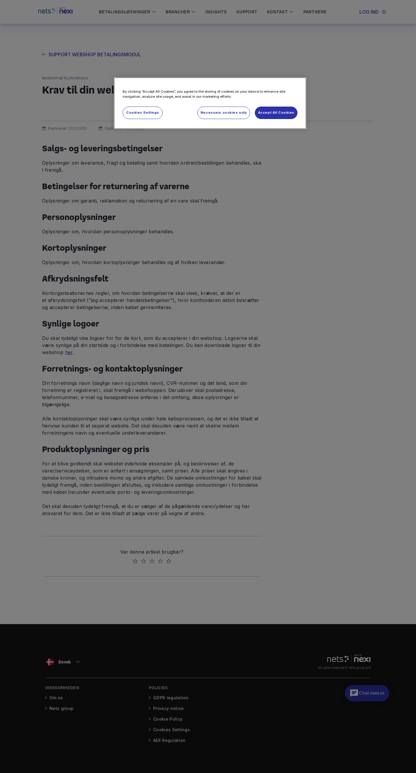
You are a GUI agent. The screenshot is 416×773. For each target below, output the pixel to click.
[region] (210, 103)
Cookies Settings (142, 112)
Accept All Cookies (276, 112)
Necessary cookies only (224, 112)
